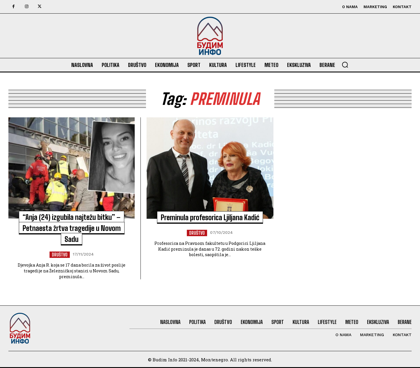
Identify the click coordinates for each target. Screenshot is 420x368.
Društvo (59, 254)
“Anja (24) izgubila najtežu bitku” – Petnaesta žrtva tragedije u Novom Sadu (72, 228)
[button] (345, 65)
